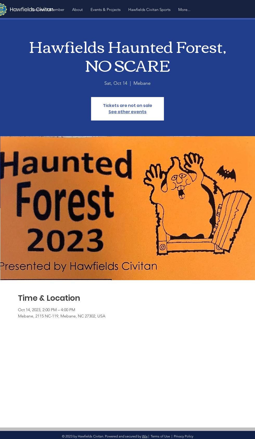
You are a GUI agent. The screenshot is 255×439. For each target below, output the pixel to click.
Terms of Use (160, 436)
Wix (145, 436)
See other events (127, 112)
